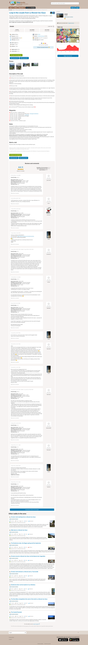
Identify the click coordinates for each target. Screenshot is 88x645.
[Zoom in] (78, 30)
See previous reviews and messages (32, 509)
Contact (10, 639)
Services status (40, 643)
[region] (68, 36)
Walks (15, 7)
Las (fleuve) (27, 114)
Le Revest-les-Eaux (40, 36)
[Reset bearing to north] (78, 34)
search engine (36, 624)
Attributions (59, 42)
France (39, 34)
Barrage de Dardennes (34, 113)
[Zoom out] (78, 32)
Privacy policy (11, 637)
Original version (71, 23)
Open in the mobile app (16, 55)
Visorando (10, 9)
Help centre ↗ (22, 7)
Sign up (73, 7)
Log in (77, 7)
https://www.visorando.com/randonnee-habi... (25, 236)
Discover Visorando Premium (43, 47)
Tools (11, 7)
